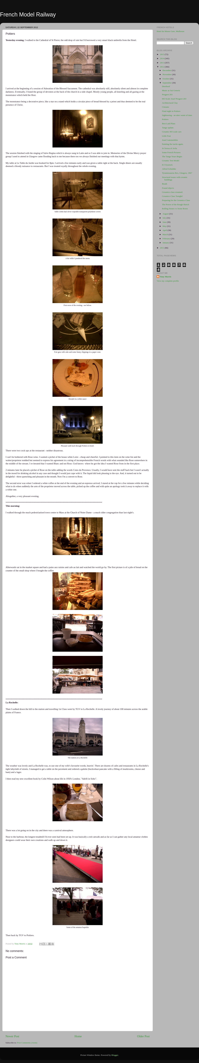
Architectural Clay (170, 103)
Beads (164, 184)
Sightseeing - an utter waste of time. (177, 115)
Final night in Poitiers (171, 111)
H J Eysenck (167, 165)
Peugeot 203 (167, 94)
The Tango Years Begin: (172, 156)
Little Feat (166, 136)
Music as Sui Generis (171, 90)
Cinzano (165, 107)
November (167, 74)
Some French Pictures (171, 152)
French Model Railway (28, 14)
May (164, 226)
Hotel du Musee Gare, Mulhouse (170, 31)
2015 (162, 54)
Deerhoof (166, 86)
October (166, 78)
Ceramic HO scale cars (171, 132)
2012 (162, 67)
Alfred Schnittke (169, 169)
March (165, 234)
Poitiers (165, 119)
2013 (162, 62)
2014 (162, 58)
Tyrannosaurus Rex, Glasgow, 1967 (177, 173)
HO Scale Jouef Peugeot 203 (174, 99)
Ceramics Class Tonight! (172, 196)
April (165, 230)
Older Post (143, 1036)
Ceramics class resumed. (172, 192)
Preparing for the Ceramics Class (176, 200)
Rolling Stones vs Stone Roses (175, 208)
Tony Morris (165, 276)
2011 (162, 248)
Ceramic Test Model (170, 160)
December (167, 70)
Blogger (114, 1055)
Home (78, 1036)
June (164, 222)
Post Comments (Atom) (27, 1043)
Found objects (168, 188)
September (167, 83)
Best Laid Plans (168, 123)
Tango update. (168, 127)
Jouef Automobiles (170, 140)
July (164, 218)
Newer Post (12, 1036)
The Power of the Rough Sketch (175, 204)
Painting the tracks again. (172, 144)
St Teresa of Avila (169, 148)
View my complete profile (168, 281)
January (166, 242)
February (166, 238)
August (165, 214)
